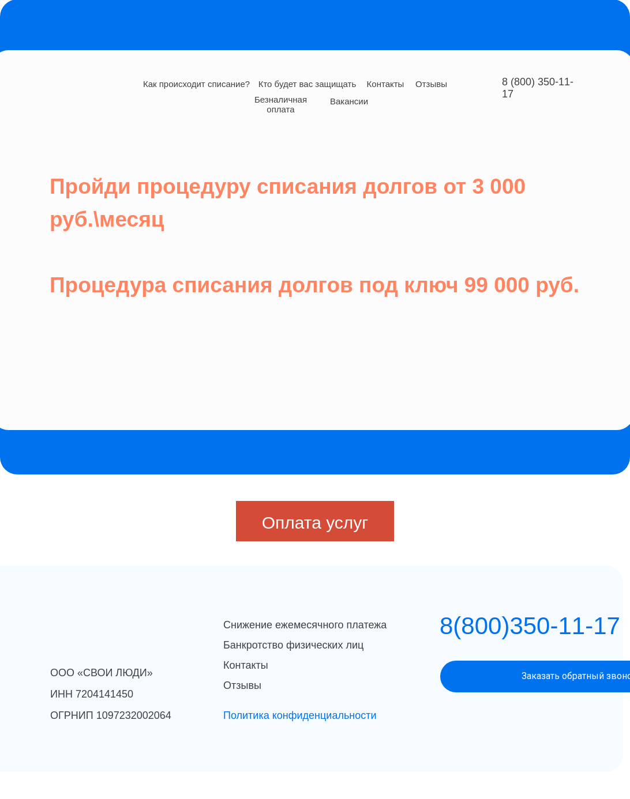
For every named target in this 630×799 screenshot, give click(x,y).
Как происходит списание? (196, 84)
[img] (117, 86)
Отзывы (431, 84)
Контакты (385, 84)
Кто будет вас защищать (307, 84)
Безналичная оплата (280, 104)
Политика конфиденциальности (300, 715)
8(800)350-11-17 (530, 625)
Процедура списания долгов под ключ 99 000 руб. (314, 285)
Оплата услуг (315, 522)
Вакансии (349, 101)
